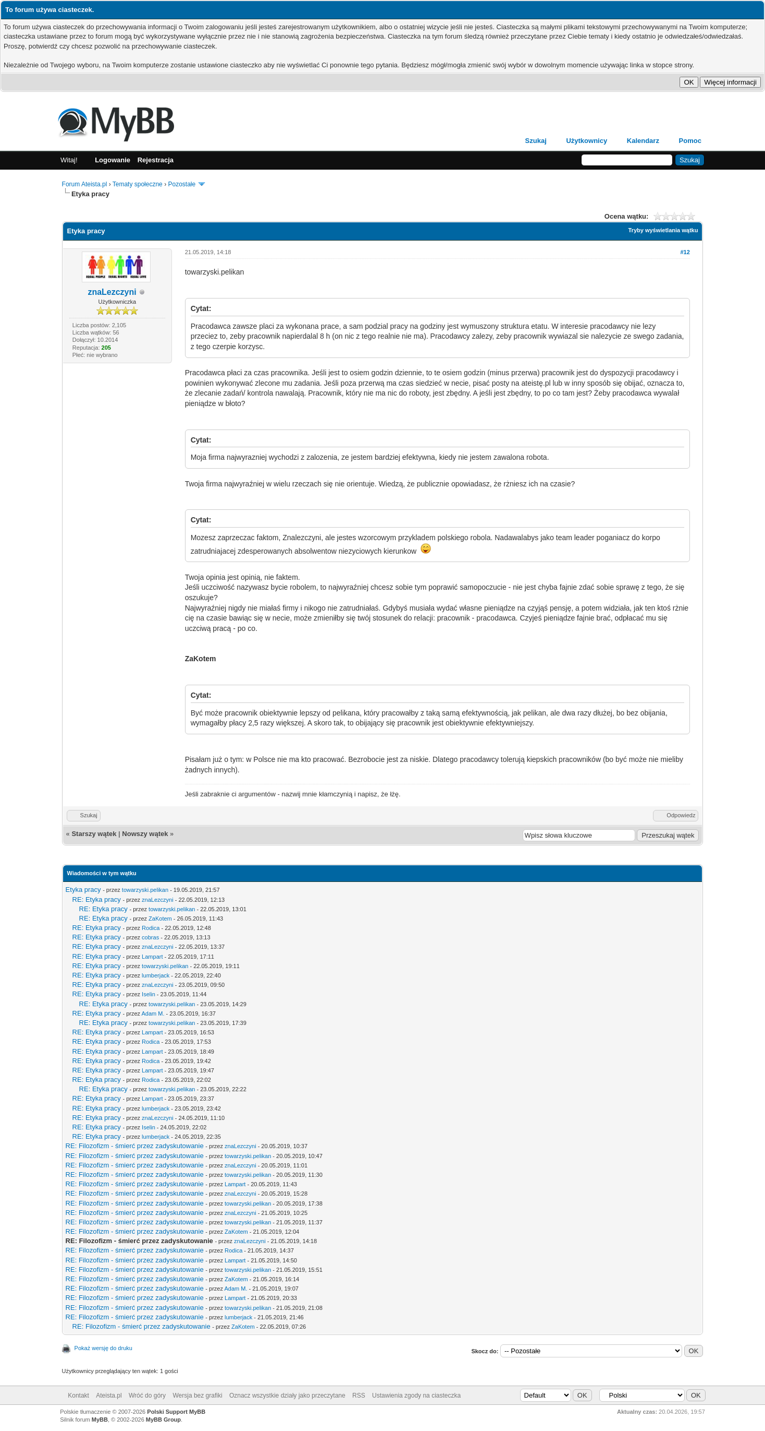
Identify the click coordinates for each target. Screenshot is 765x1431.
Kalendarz (643, 141)
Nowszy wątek (145, 834)
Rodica (150, 928)
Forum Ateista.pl (84, 184)
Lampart (152, 956)
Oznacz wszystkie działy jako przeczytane (287, 1395)
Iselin (148, 994)
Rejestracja (156, 160)
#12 (684, 252)
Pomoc (690, 141)
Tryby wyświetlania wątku (663, 230)
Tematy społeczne (138, 184)
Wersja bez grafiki (197, 1395)
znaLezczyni (112, 292)
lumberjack (155, 975)
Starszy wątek (93, 834)
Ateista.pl (108, 1395)
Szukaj (536, 141)
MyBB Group (163, 1419)
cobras (150, 937)
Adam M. (153, 1013)
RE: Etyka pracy (96, 899)
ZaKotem (160, 918)
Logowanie (112, 160)
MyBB (100, 1419)
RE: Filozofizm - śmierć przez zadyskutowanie (135, 1146)
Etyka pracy (83, 889)
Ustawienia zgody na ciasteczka (416, 1395)
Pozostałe (181, 184)
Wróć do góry (147, 1395)
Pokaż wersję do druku (103, 1348)
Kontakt (78, 1395)
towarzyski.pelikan (145, 890)
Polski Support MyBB (176, 1412)
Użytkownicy (586, 141)
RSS (358, 1395)
